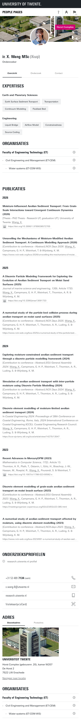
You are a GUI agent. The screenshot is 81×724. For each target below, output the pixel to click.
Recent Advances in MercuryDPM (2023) (27, 458)
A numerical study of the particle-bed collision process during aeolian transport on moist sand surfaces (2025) (40, 314)
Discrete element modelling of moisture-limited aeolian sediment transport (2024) (36, 410)
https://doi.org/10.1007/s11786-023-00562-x (30, 474)
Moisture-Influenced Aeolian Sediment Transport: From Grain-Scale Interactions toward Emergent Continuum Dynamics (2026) (40, 210)
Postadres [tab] (38, 622)
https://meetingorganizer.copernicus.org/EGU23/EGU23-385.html (35, 507)
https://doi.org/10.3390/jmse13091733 (27, 300)
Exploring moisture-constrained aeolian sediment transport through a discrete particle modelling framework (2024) (38, 356)
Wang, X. (17, 222)
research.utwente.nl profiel (22, 561)
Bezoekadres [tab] (13, 622)
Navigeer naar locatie (14, 678)
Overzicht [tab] (12, 73)
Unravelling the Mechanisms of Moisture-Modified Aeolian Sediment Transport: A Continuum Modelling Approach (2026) (40, 240)
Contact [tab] (58, 73)
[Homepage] (12, 12)
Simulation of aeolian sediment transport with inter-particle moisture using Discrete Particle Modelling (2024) (38, 383)
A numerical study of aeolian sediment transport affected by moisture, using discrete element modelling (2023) (39, 520)
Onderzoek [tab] (36, 73)
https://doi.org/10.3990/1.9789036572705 (29, 226)
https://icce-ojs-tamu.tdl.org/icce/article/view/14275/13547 (31, 436)
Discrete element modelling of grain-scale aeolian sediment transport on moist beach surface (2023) (38, 488)
